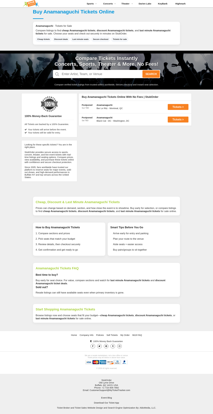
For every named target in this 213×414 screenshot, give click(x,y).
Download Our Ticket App (106, 402)
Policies (100, 335)
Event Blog (106, 397)
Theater (127, 3)
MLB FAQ (137, 335)
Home (74, 335)
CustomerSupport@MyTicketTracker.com (110, 390)
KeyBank (162, 3)
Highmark (180, 3)
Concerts (109, 3)
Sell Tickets (112, 335)
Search (151, 74)
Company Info (86, 335)
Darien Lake (145, 3)
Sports (92, 3)
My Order (125, 335)
